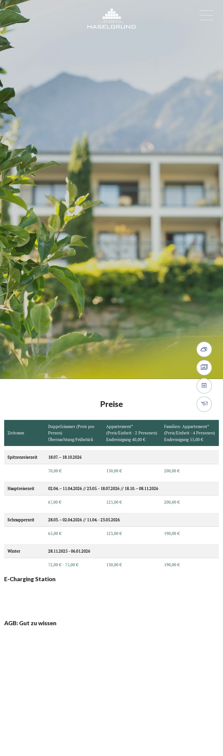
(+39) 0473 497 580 (15, 16)
